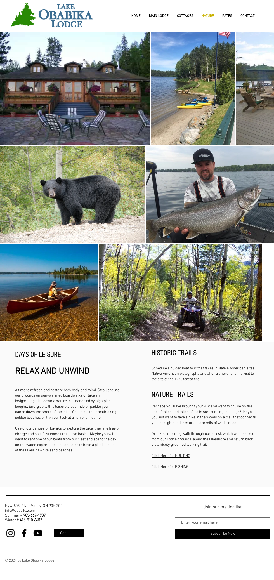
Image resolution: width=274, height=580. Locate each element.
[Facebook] (24, 533)
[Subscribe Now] (222, 534)
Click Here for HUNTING (171, 456)
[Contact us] (69, 533)
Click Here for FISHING (170, 467)
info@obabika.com (20, 510)
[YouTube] (37, 533)
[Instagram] (10, 533)
